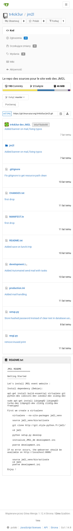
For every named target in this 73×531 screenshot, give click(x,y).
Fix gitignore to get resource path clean (26, 175)
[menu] (11, 527)
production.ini (17, 288)
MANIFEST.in (16, 216)
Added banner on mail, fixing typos (23, 129)
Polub (34, 21)
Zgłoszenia (17, 38)
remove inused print (15, 342)
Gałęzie (36, 86)
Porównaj (10, 104)
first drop (10, 199)
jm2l (30, 14)
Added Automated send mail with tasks (26, 270)
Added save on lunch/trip (18, 246)
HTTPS (7, 113)
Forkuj (54, 20)
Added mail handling (16, 294)
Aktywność (14, 69)
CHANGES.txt (16, 193)
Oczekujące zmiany (21, 46)
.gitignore (14, 169)
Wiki (10, 61)
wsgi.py (13, 335)
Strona (54, 527)
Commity (14, 86)
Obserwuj (12, 21)
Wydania (15, 54)
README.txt (16, 240)
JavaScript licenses (30, 527)
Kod (10, 30)
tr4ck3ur (16, 14)
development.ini (18, 264)
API (46, 527)
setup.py (14, 311)
